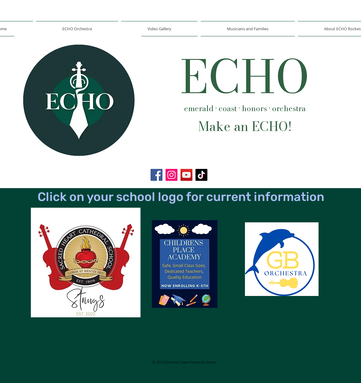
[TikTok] (201, 175)
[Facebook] (156, 175)
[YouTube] (186, 175)
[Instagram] (171, 175)
